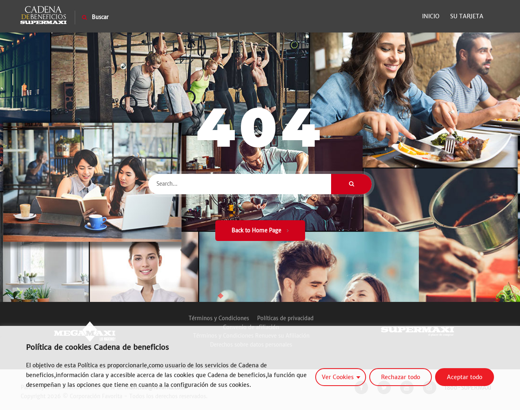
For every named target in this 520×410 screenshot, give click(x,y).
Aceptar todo (464, 377)
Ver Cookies (338, 377)
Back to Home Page (260, 230)
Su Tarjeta (466, 16)
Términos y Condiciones (218, 318)
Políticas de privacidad (285, 318)
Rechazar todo (400, 377)
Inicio (431, 16)
